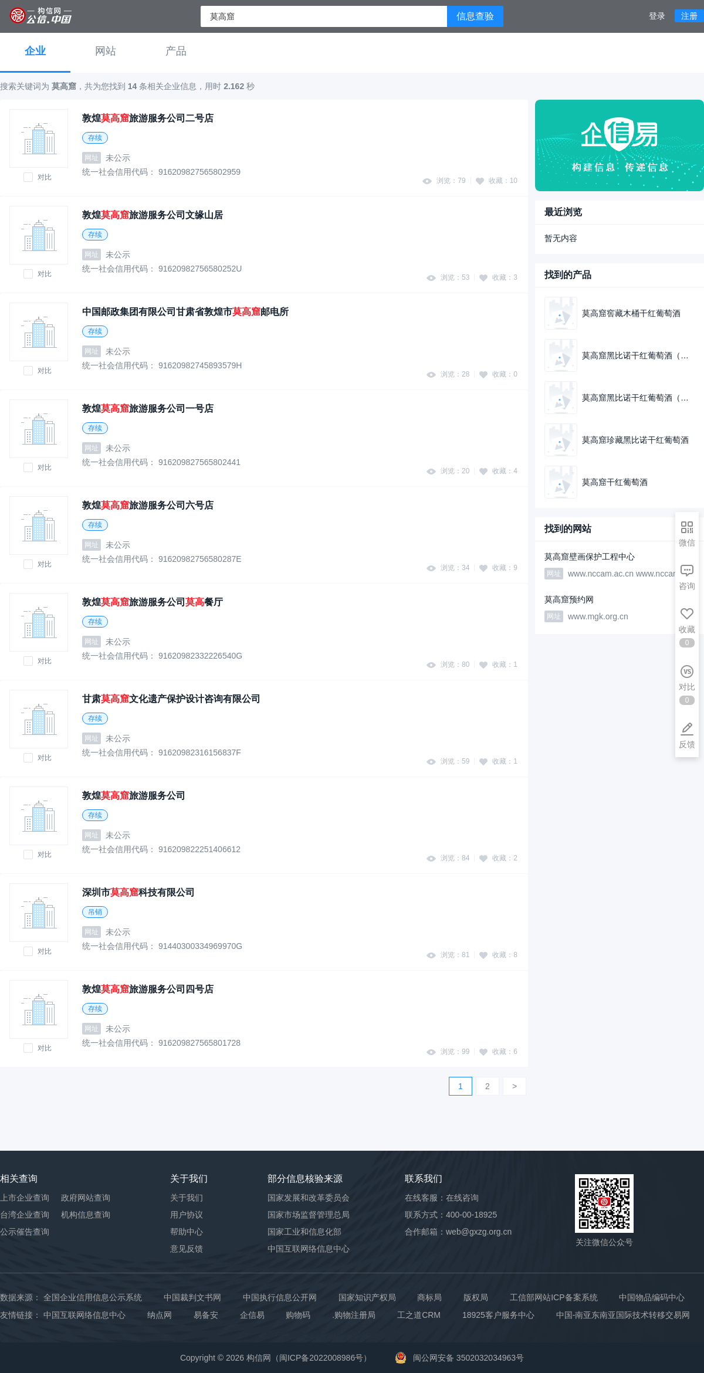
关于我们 (186, 1197)
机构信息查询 (85, 1214)
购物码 (298, 1315)
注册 (689, 16)
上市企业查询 (24, 1197)
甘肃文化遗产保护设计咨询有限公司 (171, 699)
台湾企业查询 (24, 1214)
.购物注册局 (353, 1315)
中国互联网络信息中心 (84, 1315)
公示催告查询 (24, 1231)
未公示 (118, 157)
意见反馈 (186, 1248)
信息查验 (475, 16)
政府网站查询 (85, 1197)
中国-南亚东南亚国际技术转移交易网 (623, 1315)
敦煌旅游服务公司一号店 (148, 408)
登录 (657, 16)
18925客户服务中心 (498, 1315)
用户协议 (186, 1214)
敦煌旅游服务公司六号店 (148, 505)
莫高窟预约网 (569, 599)
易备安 (206, 1315)
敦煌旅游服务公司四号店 (148, 989)
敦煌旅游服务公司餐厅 (152, 602)
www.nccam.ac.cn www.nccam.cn (629, 573)
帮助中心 (186, 1231)
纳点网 (159, 1315)
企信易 (252, 1315)
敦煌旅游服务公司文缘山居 (152, 215)
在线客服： (442, 1197)
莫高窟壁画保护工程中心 (589, 556)
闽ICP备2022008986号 (321, 1357)
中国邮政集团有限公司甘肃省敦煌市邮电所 (185, 312)
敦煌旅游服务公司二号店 (148, 118)
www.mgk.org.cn (598, 616)
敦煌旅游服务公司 (133, 796)
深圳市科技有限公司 (138, 892)
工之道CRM (419, 1315)
